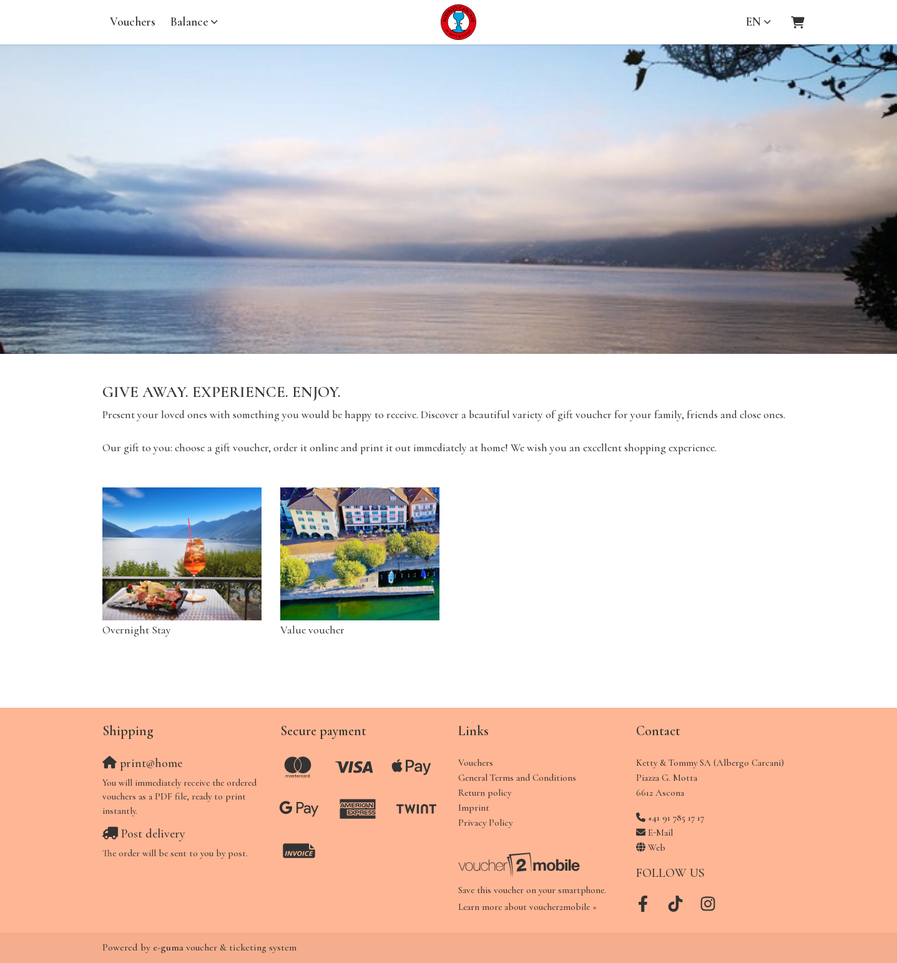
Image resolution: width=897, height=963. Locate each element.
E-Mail (660, 832)
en (753, 21)
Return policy (484, 792)
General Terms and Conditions (517, 777)
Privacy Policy (485, 822)
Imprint (473, 807)
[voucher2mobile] (521, 864)
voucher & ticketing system (225, 947)
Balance (189, 21)
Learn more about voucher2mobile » (527, 906)
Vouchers (132, 21)
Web (656, 847)
